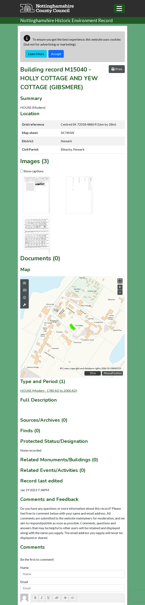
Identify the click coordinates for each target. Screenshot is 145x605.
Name (24, 567)
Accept (56, 54)
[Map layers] (24, 283)
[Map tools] (24, 304)
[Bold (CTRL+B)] (35, 598)
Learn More (36, 54)
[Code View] (73, 598)
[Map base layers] (24, 290)
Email (24, 582)
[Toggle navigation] (119, 8)
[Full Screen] (65, 598)
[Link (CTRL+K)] (57, 598)
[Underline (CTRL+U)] (48, 598)
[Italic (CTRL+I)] (41, 598)
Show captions (32, 171)
